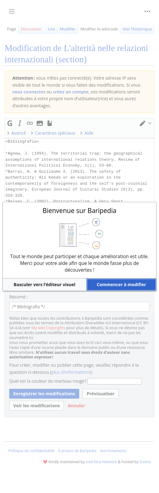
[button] (44, 284)
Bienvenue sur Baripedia (79, 210)
